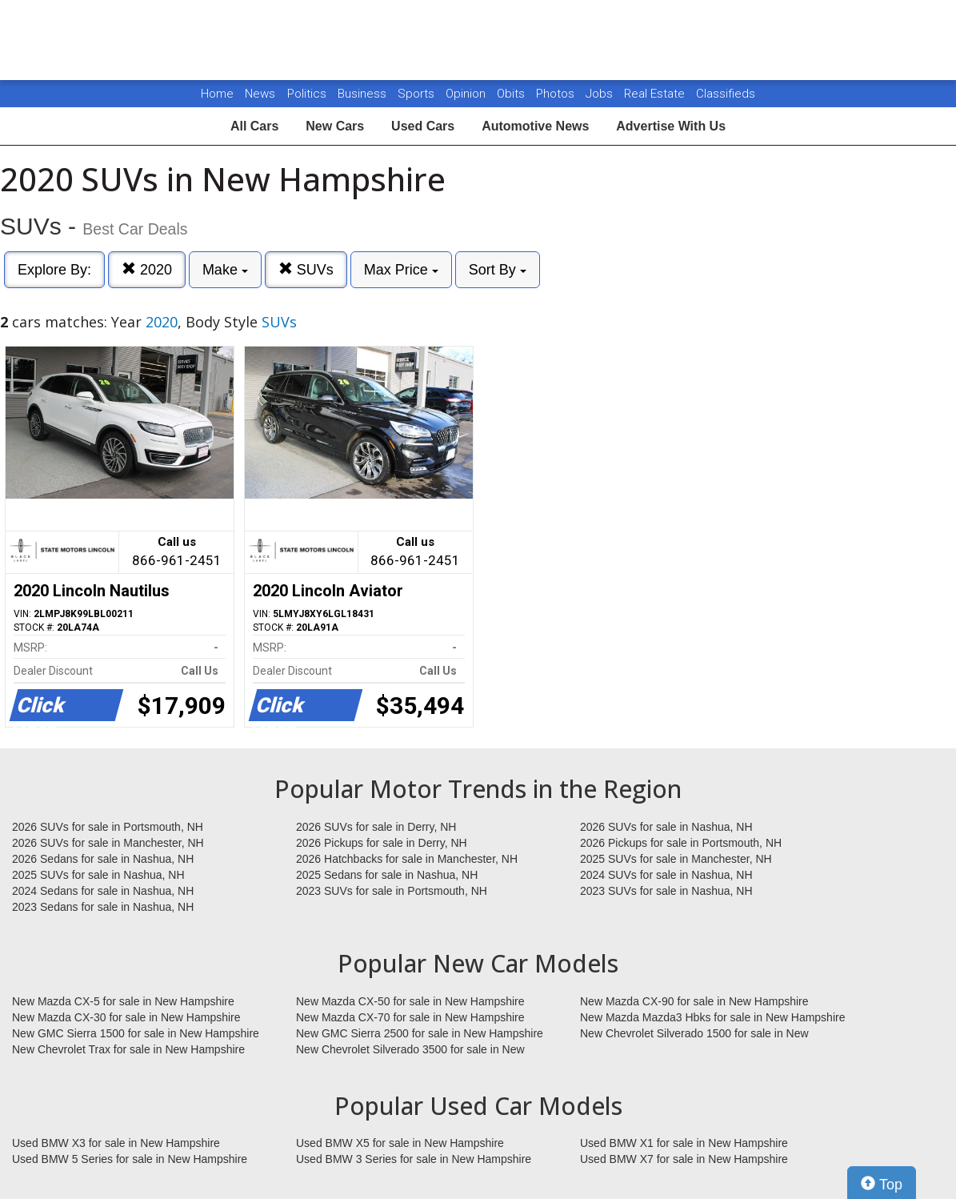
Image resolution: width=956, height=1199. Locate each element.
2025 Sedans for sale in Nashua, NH (387, 874)
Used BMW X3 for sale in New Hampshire (116, 1143)
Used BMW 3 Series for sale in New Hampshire (413, 1159)
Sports (418, 93)
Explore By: (54, 270)
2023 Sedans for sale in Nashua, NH (103, 906)
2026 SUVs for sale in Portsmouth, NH (107, 826)
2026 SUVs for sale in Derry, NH (376, 826)
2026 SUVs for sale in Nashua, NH (666, 826)
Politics (306, 93)
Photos (557, 93)
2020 (147, 269)
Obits (512, 93)
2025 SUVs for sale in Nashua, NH (98, 874)
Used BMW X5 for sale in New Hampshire (400, 1143)
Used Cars (422, 126)
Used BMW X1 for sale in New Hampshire (684, 1143)
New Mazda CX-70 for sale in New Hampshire (410, 1017)
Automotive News (535, 126)
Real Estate (656, 93)
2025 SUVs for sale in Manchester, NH (676, 858)
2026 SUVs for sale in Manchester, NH (108, 842)
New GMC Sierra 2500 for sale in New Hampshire (419, 1033)
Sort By (497, 270)
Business (364, 93)
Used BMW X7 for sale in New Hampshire (684, 1159)
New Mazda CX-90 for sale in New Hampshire (694, 1001)
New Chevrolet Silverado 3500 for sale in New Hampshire (410, 1050)
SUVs (306, 269)
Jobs (601, 93)
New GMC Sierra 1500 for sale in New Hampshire (135, 1033)
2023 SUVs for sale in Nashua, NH (666, 890)
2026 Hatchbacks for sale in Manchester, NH (407, 858)
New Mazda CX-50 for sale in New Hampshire (410, 1001)
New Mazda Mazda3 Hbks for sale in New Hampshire (712, 1017)
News (260, 93)
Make (225, 270)
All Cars (254, 126)
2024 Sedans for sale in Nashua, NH (103, 890)
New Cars (335, 126)
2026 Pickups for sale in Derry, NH (381, 842)
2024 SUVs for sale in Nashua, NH (666, 874)
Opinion (467, 93)
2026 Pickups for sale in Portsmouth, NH (681, 842)
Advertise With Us (671, 126)
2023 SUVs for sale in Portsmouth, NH (391, 890)
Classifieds (725, 93)
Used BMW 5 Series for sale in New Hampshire (129, 1159)
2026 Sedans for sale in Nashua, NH (103, 858)
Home (217, 93)
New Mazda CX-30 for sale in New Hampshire (126, 1017)
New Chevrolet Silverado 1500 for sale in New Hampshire (694, 1034)
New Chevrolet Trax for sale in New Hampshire (128, 1049)
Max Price (401, 270)
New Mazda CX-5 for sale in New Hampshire (123, 1001)
